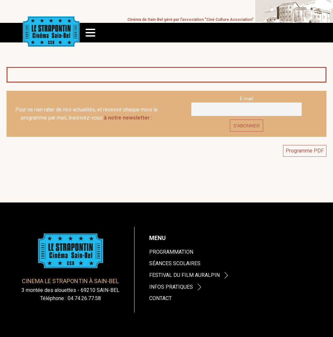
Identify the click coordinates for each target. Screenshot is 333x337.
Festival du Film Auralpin (189, 275)
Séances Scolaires (174, 263)
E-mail (246, 99)
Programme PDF (305, 151)
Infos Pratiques (176, 286)
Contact (160, 298)
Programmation (171, 252)
